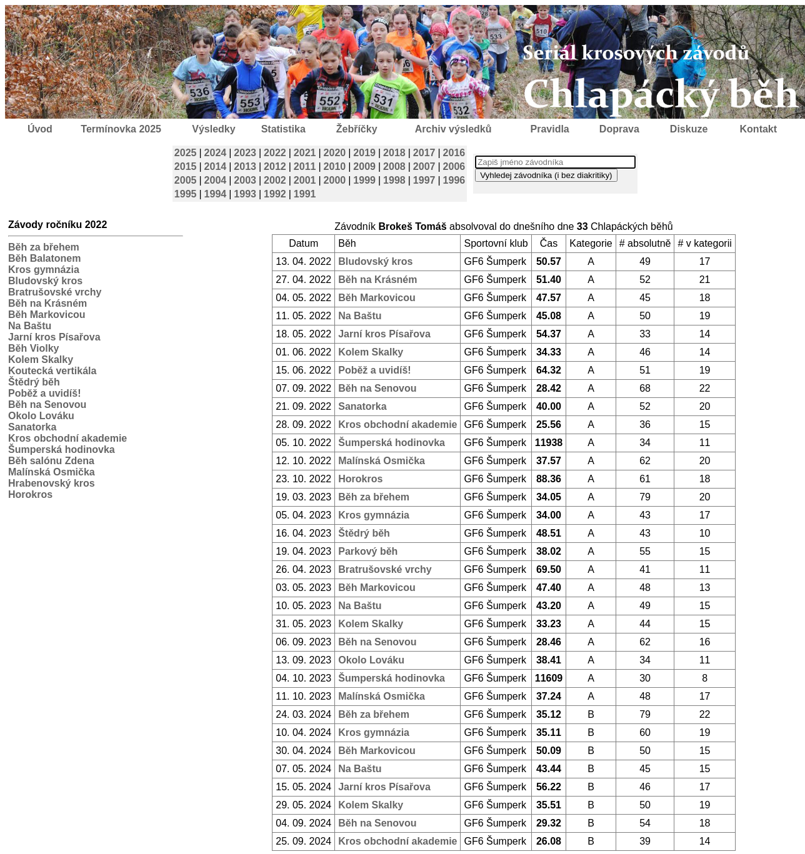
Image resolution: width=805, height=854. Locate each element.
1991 (305, 194)
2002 (275, 180)
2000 (335, 180)
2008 (394, 166)
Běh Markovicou (47, 314)
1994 (215, 194)
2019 (364, 152)
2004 (215, 180)
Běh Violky (33, 348)
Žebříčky (357, 129)
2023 (245, 152)
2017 (424, 152)
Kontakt (759, 129)
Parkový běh (368, 551)
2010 (335, 166)
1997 (424, 180)
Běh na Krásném (47, 303)
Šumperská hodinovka (61, 449)
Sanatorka (32, 427)
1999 (364, 180)
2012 (275, 166)
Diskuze (689, 129)
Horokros (30, 494)
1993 (245, 194)
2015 (185, 166)
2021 (305, 152)
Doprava (619, 129)
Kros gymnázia (43, 269)
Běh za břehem (43, 247)
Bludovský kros (45, 281)
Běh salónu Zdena (51, 460)
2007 (424, 166)
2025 (185, 152)
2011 (305, 166)
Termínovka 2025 (121, 129)
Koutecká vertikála (52, 370)
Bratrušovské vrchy (54, 292)
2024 (215, 152)
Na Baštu (29, 325)
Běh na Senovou (47, 404)
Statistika (283, 129)
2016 (454, 152)
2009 (364, 166)
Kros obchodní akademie (67, 438)
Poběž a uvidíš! (44, 393)
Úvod (40, 129)
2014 (215, 166)
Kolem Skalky (40, 359)
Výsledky (213, 129)
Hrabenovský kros (51, 483)
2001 (305, 180)
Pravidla (549, 129)
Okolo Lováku (41, 415)
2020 (335, 152)
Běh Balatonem (44, 258)
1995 (185, 194)
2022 (275, 152)
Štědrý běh (34, 382)
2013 (245, 166)
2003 (245, 180)
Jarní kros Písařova (54, 337)
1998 (394, 180)
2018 (394, 152)
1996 (454, 180)
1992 (275, 194)
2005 (185, 180)
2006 (454, 166)
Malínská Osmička (51, 472)
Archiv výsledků (453, 129)
